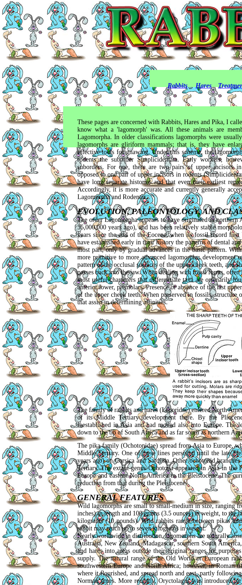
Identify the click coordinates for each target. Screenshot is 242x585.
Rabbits (177, 85)
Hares (204, 85)
